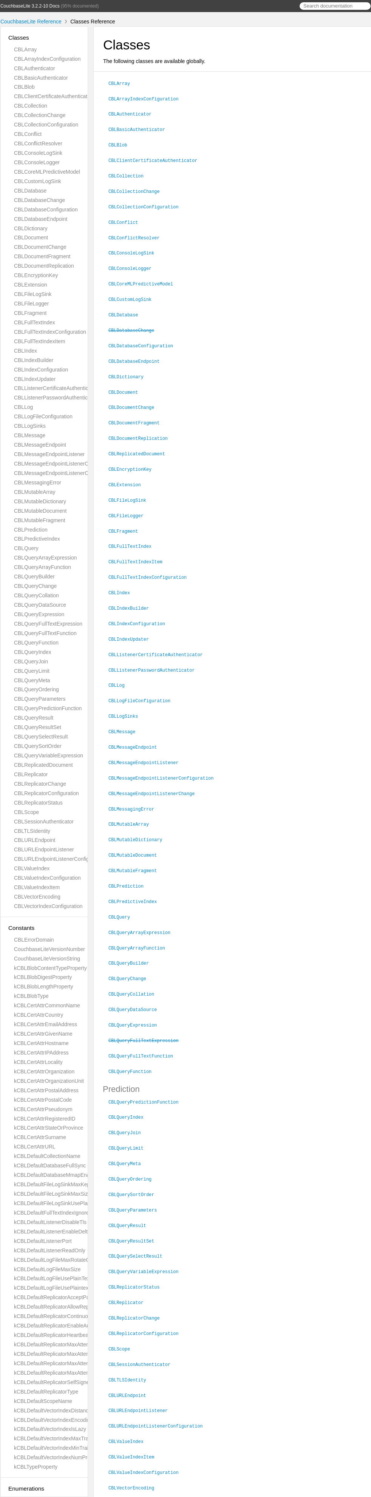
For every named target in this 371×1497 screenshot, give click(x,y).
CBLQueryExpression (39, 614)
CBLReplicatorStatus (38, 803)
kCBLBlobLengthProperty (43, 987)
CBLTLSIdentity (32, 831)
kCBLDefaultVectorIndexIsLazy (50, 1429)
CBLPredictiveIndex (37, 539)
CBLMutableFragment (39, 520)
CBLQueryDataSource (40, 605)
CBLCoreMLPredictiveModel (47, 172)
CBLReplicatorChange (40, 784)
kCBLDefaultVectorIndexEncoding (53, 1420)
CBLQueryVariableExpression (48, 755)
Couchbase (128, 1489)
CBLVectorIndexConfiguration (48, 906)
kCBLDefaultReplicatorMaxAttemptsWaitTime (66, 1373)
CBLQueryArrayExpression (45, 558)
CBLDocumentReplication (44, 266)
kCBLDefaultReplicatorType (46, 1392)
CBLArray (25, 49)
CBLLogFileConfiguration (43, 416)
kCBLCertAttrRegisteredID (45, 1119)
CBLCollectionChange (39, 115)
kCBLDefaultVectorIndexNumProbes (56, 1457)
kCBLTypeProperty (35, 1467)
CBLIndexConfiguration (41, 370)
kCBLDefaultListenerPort (43, 1241)
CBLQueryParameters (39, 699)
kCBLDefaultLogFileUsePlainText (52, 1278)
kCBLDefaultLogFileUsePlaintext (52, 1288)
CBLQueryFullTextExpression (48, 624)
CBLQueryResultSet (37, 727)
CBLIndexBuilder (33, 360)
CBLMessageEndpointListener (49, 454)
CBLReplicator (31, 774)
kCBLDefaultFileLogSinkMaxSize (52, 1194)
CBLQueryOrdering (36, 689)
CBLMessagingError (37, 482)
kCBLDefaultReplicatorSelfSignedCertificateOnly (70, 1382)
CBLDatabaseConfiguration (46, 210)
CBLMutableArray (34, 492)
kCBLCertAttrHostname (41, 1043)
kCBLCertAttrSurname (40, 1137)
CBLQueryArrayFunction (42, 567)
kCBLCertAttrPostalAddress (46, 1090)
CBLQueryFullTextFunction (45, 633)
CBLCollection (30, 106)
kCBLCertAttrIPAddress (41, 1053)
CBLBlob (24, 87)
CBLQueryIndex (32, 652)
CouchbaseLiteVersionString (47, 959)
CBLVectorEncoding (37, 897)
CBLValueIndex (31, 868)
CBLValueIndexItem (37, 887)
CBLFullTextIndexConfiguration (50, 332)
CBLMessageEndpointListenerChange (58, 464)
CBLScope (26, 812)
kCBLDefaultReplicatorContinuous (53, 1316)
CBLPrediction (31, 530)
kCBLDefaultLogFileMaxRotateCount (57, 1260)
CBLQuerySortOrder (38, 746)
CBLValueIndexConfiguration (47, 878)
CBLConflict (28, 134)
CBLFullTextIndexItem (39, 341)
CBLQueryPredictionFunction (48, 708)
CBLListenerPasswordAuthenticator (55, 398)
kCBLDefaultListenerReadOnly (49, 1250)
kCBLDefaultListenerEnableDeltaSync (58, 1232)
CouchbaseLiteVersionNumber (49, 949)
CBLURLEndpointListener (44, 849)
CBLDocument (31, 237)
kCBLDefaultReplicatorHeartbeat (52, 1335)
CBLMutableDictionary (40, 501)
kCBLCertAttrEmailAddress (45, 1024)
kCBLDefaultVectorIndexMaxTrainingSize (62, 1438)
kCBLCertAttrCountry (38, 1015)
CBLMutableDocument (40, 511)
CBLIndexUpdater (35, 379)
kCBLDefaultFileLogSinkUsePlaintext (57, 1203)
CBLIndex (25, 351)
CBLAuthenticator (34, 68)
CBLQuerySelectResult (41, 737)
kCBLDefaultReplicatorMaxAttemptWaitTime (65, 1344)
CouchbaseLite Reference (31, 22)
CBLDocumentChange (40, 247)
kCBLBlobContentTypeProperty (50, 968)
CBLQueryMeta (32, 680)
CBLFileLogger (31, 304)
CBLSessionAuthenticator (44, 822)
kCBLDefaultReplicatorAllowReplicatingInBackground (76, 1307)
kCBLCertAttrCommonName (47, 1005)
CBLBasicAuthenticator (41, 78)
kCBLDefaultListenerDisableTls (50, 1222)
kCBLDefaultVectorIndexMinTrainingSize (61, 1448)
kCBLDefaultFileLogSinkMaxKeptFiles (58, 1184)
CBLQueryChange (35, 586)
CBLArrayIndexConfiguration (47, 59)
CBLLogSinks (30, 426)
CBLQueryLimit (31, 671)
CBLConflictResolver (38, 143)
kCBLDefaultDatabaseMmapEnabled (57, 1175)
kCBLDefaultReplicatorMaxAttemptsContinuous (69, 1354)
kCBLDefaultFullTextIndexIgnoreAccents (61, 1213)
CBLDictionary (31, 228)
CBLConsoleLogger (37, 162)
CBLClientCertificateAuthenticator (53, 96)
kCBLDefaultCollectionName (47, 1156)
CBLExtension (30, 285)
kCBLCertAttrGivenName (43, 1034)
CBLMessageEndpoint (40, 445)
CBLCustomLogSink (37, 181)
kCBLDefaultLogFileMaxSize (47, 1269)
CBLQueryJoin (31, 661)
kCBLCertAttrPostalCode (43, 1100)
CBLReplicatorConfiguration (46, 793)
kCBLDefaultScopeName (43, 1401)
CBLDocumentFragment (42, 256)
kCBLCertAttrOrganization (44, 1071)
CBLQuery (26, 548)
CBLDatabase (30, 191)
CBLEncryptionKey (36, 275)
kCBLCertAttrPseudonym (43, 1109)
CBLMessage (29, 435)
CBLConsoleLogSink (38, 153)
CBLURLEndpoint (34, 840)
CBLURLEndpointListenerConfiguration (59, 859)
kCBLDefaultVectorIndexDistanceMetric (60, 1411)
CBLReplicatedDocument (43, 765)
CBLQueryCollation (36, 595)
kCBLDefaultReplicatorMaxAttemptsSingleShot (68, 1363)
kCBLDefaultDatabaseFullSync (50, 1165)
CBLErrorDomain (34, 940)
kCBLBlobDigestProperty (43, 977)
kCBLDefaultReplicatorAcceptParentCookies (65, 1297)
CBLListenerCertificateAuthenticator (55, 388)
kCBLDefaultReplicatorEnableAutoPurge (61, 1326)
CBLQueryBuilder (34, 577)
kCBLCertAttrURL (34, 1147)
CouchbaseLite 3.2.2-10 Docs (30, 6)
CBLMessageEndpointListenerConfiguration (65, 473)
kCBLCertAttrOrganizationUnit (49, 1081)
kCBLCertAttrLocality (38, 1062)
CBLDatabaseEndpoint (40, 219)
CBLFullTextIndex (34, 322)
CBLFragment (30, 313)
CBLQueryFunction (36, 643)
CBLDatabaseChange (39, 200)
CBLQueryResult (33, 718)
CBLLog (23, 407)
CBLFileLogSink (32, 294)
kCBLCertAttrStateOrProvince (48, 1128)
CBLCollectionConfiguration (46, 125)
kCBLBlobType (31, 996)
